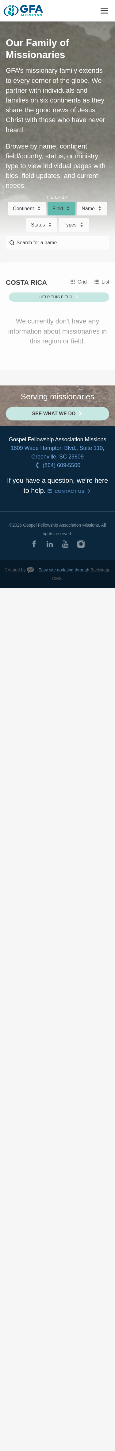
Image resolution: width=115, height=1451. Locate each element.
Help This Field (55, 297)
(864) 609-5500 (61, 465)
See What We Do (54, 413)
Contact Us (69, 491)
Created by (15, 569)
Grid (82, 281)
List (105, 281)
